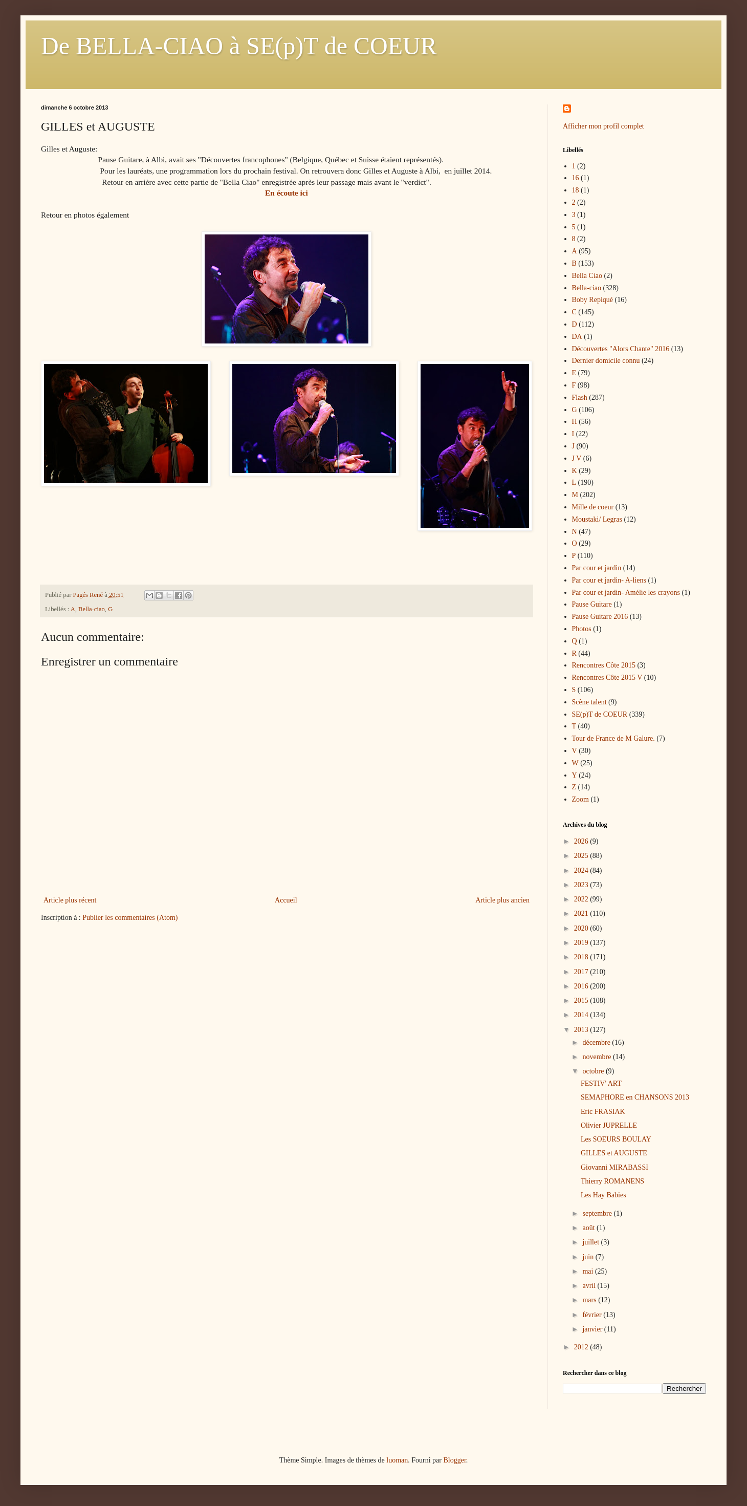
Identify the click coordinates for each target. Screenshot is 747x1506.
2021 (582, 913)
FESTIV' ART (601, 1083)
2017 (582, 972)
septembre (597, 1213)
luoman (397, 1460)
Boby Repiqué (592, 300)
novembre (597, 1057)
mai (588, 1271)
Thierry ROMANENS (612, 1181)
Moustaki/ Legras (597, 519)
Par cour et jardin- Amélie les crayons (626, 592)
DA (577, 336)
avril (589, 1285)
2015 (582, 1000)
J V (577, 458)
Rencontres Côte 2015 (603, 665)
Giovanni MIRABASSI (614, 1167)
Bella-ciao (91, 609)
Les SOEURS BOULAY (616, 1139)
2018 (582, 957)
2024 (582, 870)
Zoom (580, 799)
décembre (597, 1042)
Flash (579, 397)
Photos (581, 629)
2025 (582, 855)
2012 (582, 1347)
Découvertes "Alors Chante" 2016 (621, 349)
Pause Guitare (592, 604)
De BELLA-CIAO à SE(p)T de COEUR (239, 45)
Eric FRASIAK (603, 1111)
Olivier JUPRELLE (609, 1125)
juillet (591, 1242)
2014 (582, 1015)
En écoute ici (286, 192)
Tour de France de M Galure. (613, 738)
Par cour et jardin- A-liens (609, 580)
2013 (582, 1030)
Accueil (286, 900)
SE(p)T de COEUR (600, 714)
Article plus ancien (502, 900)
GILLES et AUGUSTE (614, 1153)
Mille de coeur (593, 507)
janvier (593, 1329)
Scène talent (589, 702)
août (589, 1228)
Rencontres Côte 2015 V (607, 677)
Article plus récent (69, 900)
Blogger (454, 1460)
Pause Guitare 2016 (600, 616)
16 (575, 178)
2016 (582, 986)
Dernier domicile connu (606, 360)
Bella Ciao (587, 275)
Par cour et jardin (597, 568)
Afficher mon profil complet (603, 126)
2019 (582, 942)
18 (575, 190)
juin (588, 1257)
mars (590, 1300)
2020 (582, 928)
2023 (582, 885)
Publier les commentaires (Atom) (130, 917)
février (592, 1315)
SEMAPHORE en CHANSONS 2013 (635, 1097)
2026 (582, 841)
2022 (582, 899)
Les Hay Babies (603, 1195)
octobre (593, 1071)
